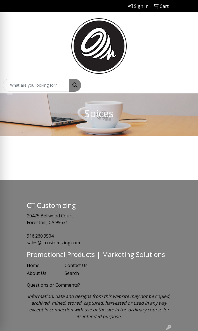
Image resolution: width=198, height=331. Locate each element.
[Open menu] (186, 85)
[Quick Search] (36, 85)
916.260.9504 (40, 236)
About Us (36, 273)
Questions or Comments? (53, 285)
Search (72, 273)
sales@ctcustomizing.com (53, 243)
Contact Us (76, 265)
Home (33, 265)
